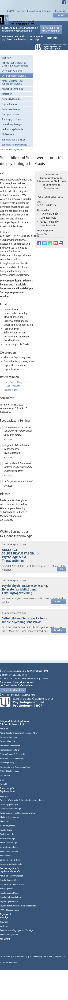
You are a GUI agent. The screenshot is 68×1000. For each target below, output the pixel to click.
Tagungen (4, 921)
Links (2, 779)
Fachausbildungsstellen (10, 749)
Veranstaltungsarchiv (9, 934)
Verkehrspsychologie (12, 129)
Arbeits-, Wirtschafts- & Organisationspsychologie (15, 64)
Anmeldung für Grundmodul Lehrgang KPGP (19, 733)
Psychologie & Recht (9, 901)
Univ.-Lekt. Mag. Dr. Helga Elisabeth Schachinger (16, 385)
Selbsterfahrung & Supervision (13, 754)
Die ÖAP (10, 11)
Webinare (7, 57)
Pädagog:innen (6, 888)
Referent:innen (34, 11)
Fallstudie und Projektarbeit (12, 758)
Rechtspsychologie (11, 109)
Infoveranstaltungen (8, 737)
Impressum (60, 956)
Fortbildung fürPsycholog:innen (51, 29)
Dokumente (5, 775)
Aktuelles (4, 728)
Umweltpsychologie (12, 124)
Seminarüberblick (7, 741)
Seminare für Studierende (14, 144)
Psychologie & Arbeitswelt (11, 897)
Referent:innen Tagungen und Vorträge (16, 930)
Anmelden (58, 601)
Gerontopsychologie (12, 70)
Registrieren (59, 11)
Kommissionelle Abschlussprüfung (15, 767)
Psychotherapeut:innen (10, 880)
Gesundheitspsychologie (14, 75)
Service (20, 11)
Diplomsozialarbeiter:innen (12, 884)
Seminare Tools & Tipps (13, 139)
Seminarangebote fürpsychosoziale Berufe (14, 38)
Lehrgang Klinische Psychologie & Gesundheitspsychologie (20, 29)
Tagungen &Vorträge (36, 38)
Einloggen (60, 15)
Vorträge (4, 926)
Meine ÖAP (53, 38)
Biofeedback (8, 134)
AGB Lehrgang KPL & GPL (41, 956)
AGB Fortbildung (20, 956)
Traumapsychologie (11, 119)
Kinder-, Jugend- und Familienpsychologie (12, 82)
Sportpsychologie (10, 114)
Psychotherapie (9, 104)
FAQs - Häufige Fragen (9, 771)
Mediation (7, 93)
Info (61, 568)
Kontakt (47, 11)
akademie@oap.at (30, 678)
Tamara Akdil (42, 234)
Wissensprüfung (7, 762)
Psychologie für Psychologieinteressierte (18, 905)
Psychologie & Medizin (10, 893)
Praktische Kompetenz (10, 745)
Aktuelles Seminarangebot (11, 875)
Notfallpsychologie (11, 98)
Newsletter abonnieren (13, 690)
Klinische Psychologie (12, 88)
